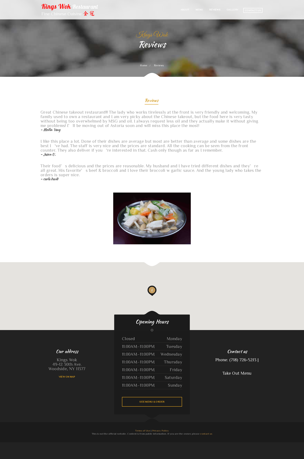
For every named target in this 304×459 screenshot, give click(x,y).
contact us (206, 433)
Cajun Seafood (115, 444)
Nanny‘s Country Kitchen (40, 444)
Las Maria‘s (164, 444)
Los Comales (294, 444)
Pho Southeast (132, 444)
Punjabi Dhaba (270, 444)
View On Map (67, 376)
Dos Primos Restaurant (265, 444)
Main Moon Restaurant (6, 444)
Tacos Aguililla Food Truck (234, 444)
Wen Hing (124, 444)
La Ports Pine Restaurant (300, 444)
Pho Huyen (1, 444)
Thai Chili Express (173, 444)
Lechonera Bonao (212, 444)
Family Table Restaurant (206, 444)
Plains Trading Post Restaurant (98, 444)
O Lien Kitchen (239, 444)
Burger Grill (60, 444)
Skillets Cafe (160, 444)
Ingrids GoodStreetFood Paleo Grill (84, 444)
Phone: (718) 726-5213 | (237, 360)
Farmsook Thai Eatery (91, 444)
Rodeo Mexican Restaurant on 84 (199, 444)
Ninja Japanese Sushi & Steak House (142, 444)
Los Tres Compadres (11, 444)
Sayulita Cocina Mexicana (17, 444)
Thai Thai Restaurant (55, 444)
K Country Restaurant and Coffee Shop (276, 444)
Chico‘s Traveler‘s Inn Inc (217, 444)
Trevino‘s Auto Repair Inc (184, 444)
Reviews (151, 101)
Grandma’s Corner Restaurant (76, 444)
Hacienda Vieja (35, 444)
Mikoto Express (128, 444)
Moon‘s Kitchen (46, 444)
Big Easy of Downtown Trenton (245, 444)
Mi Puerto (22, 444)
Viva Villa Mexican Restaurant (258, 444)
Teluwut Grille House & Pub (191, 444)
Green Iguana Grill (224, 444)
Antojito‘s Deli (252, 444)
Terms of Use (142, 430)
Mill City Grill (31, 444)
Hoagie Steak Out (178, 444)
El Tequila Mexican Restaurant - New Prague (287, 444)
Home (143, 65)
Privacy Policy (160, 430)
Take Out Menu (237, 373)
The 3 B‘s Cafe (104, 444)
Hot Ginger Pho (64, 444)
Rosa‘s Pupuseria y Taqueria (155, 444)
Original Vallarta (229, 444)
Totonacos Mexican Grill (110, 444)
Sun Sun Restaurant (26, 444)
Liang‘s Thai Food (169, 444)
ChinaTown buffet (50, 444)
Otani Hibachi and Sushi (69, 444)
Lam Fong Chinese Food (120, 444)
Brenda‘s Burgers (149, 444)
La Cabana (136, 444)
